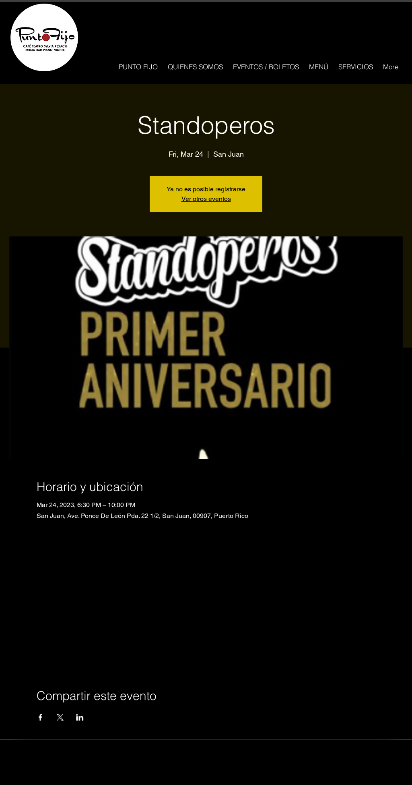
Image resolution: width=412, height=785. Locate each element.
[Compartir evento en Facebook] (40, 717)
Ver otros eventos (206, 199)
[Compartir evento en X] (60, 717)
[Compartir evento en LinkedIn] (80, 717)
